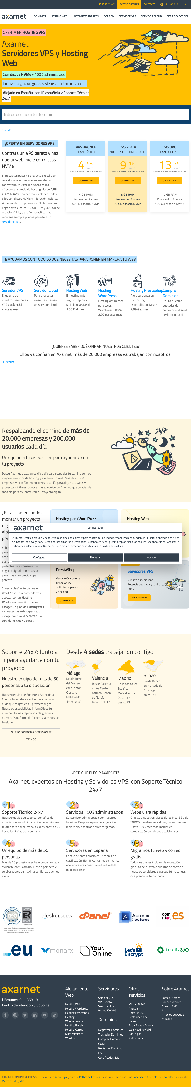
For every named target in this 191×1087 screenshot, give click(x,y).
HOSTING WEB (59, 16)
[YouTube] (44, 1015)
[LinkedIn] (34, 1015)
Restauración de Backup (138, 1019)
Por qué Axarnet (171, 1002)
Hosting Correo (74, 1029)
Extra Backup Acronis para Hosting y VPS (141, 1027)
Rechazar (95, 557)
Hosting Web (73, 1004)
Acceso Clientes (129, 4)
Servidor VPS (106, 997)
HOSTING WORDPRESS (85, 16)
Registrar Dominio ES (110, 1050)
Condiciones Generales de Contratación (155, 1077)
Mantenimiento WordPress (74, 1036)
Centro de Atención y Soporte (25, 1005)
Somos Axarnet (171, 997)
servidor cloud (11, 221)
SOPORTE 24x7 (106, 4)
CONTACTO (149, 4)
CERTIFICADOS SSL (177, 16)
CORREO (109, 16)
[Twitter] (25, 1015)
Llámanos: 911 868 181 (21, 999)
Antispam (134, 1008)
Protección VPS (107, 1010)
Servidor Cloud (106, 1006)
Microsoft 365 (137, 1004)
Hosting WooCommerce (74, 1019)
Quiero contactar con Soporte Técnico (31, 736)
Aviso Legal (60, 1077)
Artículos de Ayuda (173, 1014)
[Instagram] (15, 1015)
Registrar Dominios (110, 1030)
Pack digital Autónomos (136, 1036)
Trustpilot (6, 130)
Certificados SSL (108, 1057)
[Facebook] (5, 1015)
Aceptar (151, 557)
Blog (164, 1010)
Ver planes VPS (139, 597)
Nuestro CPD (169, 1006)
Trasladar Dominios (110, 1034)
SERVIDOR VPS (127, 16)
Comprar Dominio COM (109, 1041)
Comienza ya (66, 601)
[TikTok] (54, 1015)
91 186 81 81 (170, 4)
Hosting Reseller (74, 1025)
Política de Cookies (89, 1077)
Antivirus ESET (137, 1012)
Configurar (39, 557)
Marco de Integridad (13, 1081)
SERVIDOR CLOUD (151, 16)
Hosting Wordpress (76, 1008)
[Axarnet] (14, 16)
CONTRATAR (86, 180)
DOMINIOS (40, 16)
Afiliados (167, 1018)
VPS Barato (105, 1002)
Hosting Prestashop (77, 1012)
